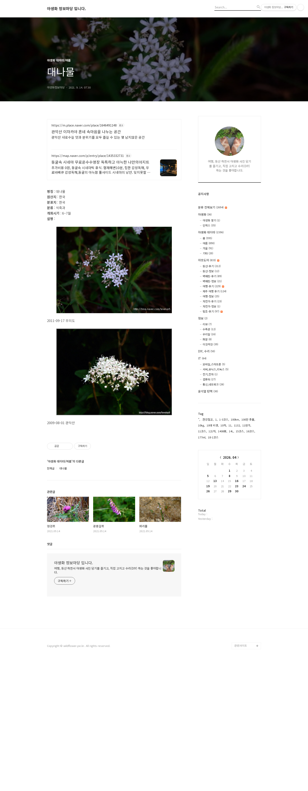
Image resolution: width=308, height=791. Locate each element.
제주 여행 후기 (214, 291)
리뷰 (207, 324)
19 (208, 486)
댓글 (49, 673)
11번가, (246, 425)
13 (215, 481)
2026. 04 (229, 457)
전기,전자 (210, 374)
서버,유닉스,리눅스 (215, 369)
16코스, (250, 431)
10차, (224, 425)
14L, (231, 431)
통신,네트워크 (213, 384)
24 (244, 486)
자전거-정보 (211, 306)
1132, (237, 425)
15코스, (240, 431)
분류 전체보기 (212, 207)
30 (236, 491)
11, (230, 425)
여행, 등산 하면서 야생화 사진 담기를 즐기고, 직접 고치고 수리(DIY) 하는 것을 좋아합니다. (107, 699)
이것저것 (210, 344)
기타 (208, 253)
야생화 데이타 (211, 232)
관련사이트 (240, 774)
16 (236, 481)
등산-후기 (212, 266)
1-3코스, (224, 419)
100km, (235, 419)
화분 (207, 339)
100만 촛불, (248, 419)
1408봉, (222, 431)
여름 (209, 243)
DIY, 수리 (206, 351)
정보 (203, 318)
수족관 (209, 329)
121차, (212, 431)
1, (216, 419)
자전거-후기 (212, 301)
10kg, (201, 425)
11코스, (202, 431)
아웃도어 (208, 260)
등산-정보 (211, 271)
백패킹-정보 (212, 281)
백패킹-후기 (212, 276)
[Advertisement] (114, 155)
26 (208, 491)
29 (229, 491)
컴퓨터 (209, 379)
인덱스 (209, 225)
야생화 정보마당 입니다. (66, 8)
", (199, 419)
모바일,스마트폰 (214, 364)
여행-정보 (211, 296)
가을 (208, 248)
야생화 (205, 214)
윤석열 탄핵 (208, 391)
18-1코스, (213, 437)
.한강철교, (208, 419)
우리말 (209, 334)
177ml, (202, 437)
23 (236, 486)
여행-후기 (213, 286)
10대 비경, (213, 425)
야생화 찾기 (211, 220)
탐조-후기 (213, 311)
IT (202, 358)
